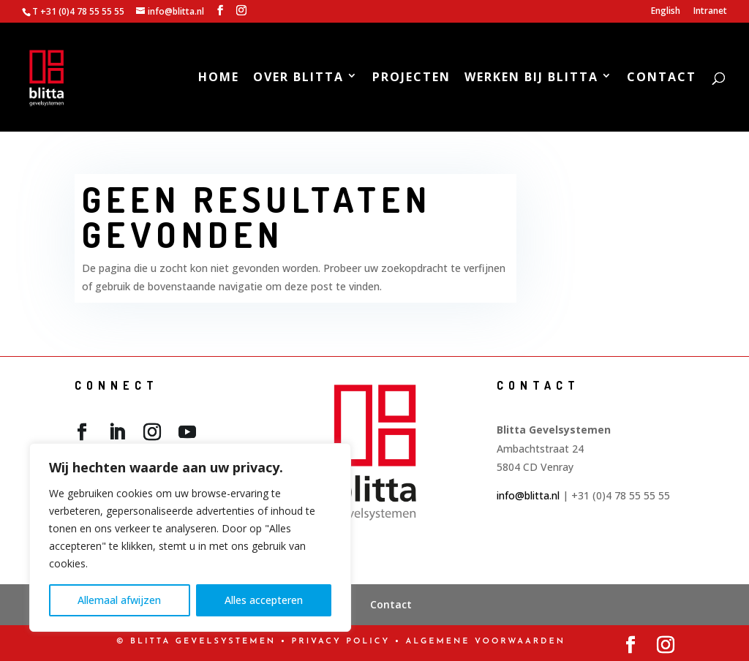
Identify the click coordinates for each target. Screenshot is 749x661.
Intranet (710, 12)
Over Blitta (298, 78)
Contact (661, 78)
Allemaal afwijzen (119, 600)
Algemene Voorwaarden (485, 642)
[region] (190, 537)
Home (218, 78)
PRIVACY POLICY (341, 642)
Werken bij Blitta (531, 78)
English (665, 12)
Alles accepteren (264, 600)
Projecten (411, 78)
